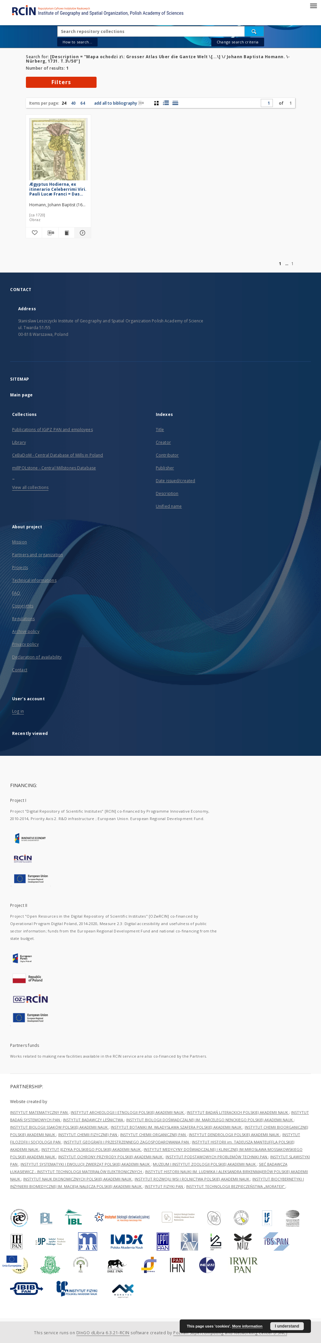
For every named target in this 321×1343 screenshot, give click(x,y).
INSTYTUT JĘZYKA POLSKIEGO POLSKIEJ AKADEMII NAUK (91, 1149)
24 (64, 103)
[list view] (175, 103)
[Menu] (313, 5)
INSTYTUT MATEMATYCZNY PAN (39, 1112)
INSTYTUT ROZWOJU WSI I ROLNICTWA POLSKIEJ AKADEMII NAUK (192, 1178)
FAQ (16, 593)
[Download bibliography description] (50, 232)
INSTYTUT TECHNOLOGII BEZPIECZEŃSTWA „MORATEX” (235, 1186)
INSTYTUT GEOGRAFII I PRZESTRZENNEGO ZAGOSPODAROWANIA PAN (127, 1141)
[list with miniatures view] (166, 103)
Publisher (165, 468)
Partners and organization (37, 555)
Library (19, 442)
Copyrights (22, 606)
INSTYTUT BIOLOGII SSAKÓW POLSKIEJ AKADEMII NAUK (59, 1127)
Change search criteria (237, 41)
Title (160, 429)
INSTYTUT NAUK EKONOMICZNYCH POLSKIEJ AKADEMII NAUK (78, 1178)
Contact (19, 670)
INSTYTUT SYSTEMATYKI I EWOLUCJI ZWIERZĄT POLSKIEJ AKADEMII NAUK (86, 1164)
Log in (18, 711)
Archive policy (25, 631)
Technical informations (34, 580)
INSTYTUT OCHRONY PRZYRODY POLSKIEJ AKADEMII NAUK (111, 1156)
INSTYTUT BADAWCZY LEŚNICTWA (93, 1119)
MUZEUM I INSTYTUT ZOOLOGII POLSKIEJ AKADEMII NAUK (205, 1164)
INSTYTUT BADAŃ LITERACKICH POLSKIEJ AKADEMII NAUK (238, 1112)
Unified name (169, 506)
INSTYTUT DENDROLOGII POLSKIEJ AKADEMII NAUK (234, 1134)
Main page (21, 395)
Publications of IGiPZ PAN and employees (52, 429)
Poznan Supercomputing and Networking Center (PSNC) (230, 1333)
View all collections (30, 487)
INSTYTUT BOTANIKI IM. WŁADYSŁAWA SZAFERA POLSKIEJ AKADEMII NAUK (177, 1127)
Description (167, 493)
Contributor (167, 455)
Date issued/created (175, 481)
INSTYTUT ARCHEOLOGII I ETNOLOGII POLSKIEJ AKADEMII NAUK (128, 1112)
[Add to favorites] (34, 232)
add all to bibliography (119, 103)
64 (82, 103)
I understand (287, 1326)
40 (73, 103)
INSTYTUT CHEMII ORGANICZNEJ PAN (153, 1134)
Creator (163, 442)
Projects (20, 567)
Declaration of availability (37, 657)
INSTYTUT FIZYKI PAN (164, 1186)
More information (247, 1326)
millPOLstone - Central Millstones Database (54, 468)
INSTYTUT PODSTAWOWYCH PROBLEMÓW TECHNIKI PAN (217, 1156)
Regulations (23, 619)
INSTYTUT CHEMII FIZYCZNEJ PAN (88, 1134)
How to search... (77, 41)
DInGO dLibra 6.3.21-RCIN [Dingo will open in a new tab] (103, 1333)
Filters (61, 82)
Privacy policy (25, 644)
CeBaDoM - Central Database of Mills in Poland (57, 455)
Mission (19, 542)
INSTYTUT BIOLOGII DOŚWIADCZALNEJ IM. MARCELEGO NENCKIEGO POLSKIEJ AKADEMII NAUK (210, 1119)
